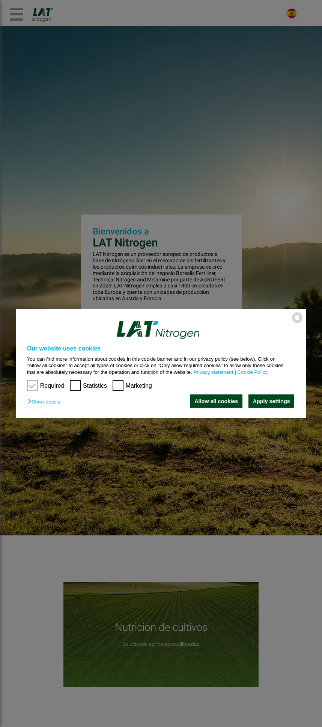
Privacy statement (213, 372)
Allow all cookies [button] (216, 401)
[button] (46, 402)
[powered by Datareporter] (297, 322)
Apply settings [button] (271, 401)
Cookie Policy (252, 372)
